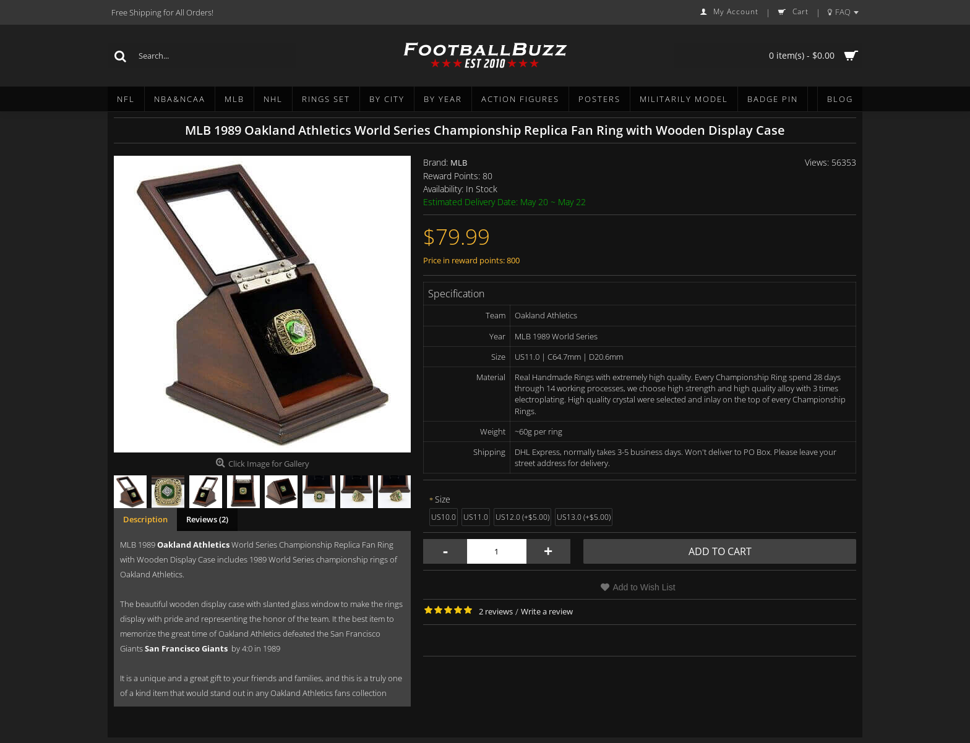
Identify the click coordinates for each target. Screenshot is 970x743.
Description (145, 519)
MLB (458, 162)
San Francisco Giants (186, 648)
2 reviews (496, 611)
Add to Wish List (643, 587)
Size (442, 499)
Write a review (547, 611)
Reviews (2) (207, 519)
